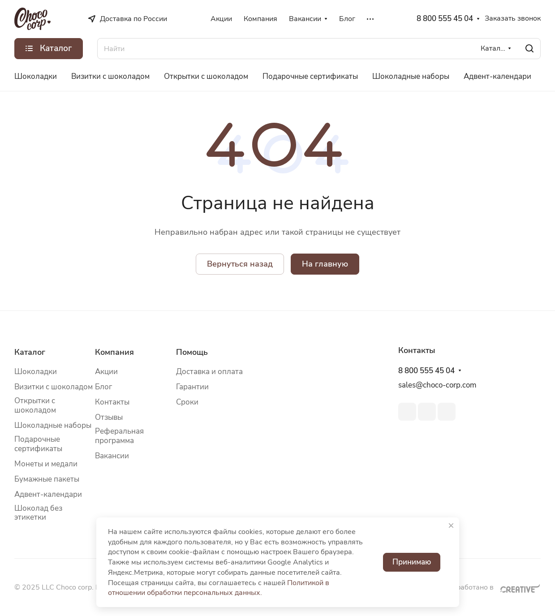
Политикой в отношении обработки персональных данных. (218, 588)
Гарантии (192, 387)
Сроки (187, 402)
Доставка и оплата (209, 371)
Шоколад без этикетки (38, 513)
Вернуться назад (240, 263)
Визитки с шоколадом (53, 387)
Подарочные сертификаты (38, 444)
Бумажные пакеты (46, 479)
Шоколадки (35, 371)
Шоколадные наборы (52, 425)
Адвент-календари (48, 494)
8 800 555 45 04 (445, 18)
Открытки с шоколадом (35, 405)
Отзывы (109, 417)
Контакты (112, 402)
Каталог (29, 352)
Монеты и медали (45, 464)
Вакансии (112, 456)
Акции (106, 371)
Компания (114, 352)
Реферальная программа (119, 436)
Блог (103, 387)
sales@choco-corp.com (437, 385)
